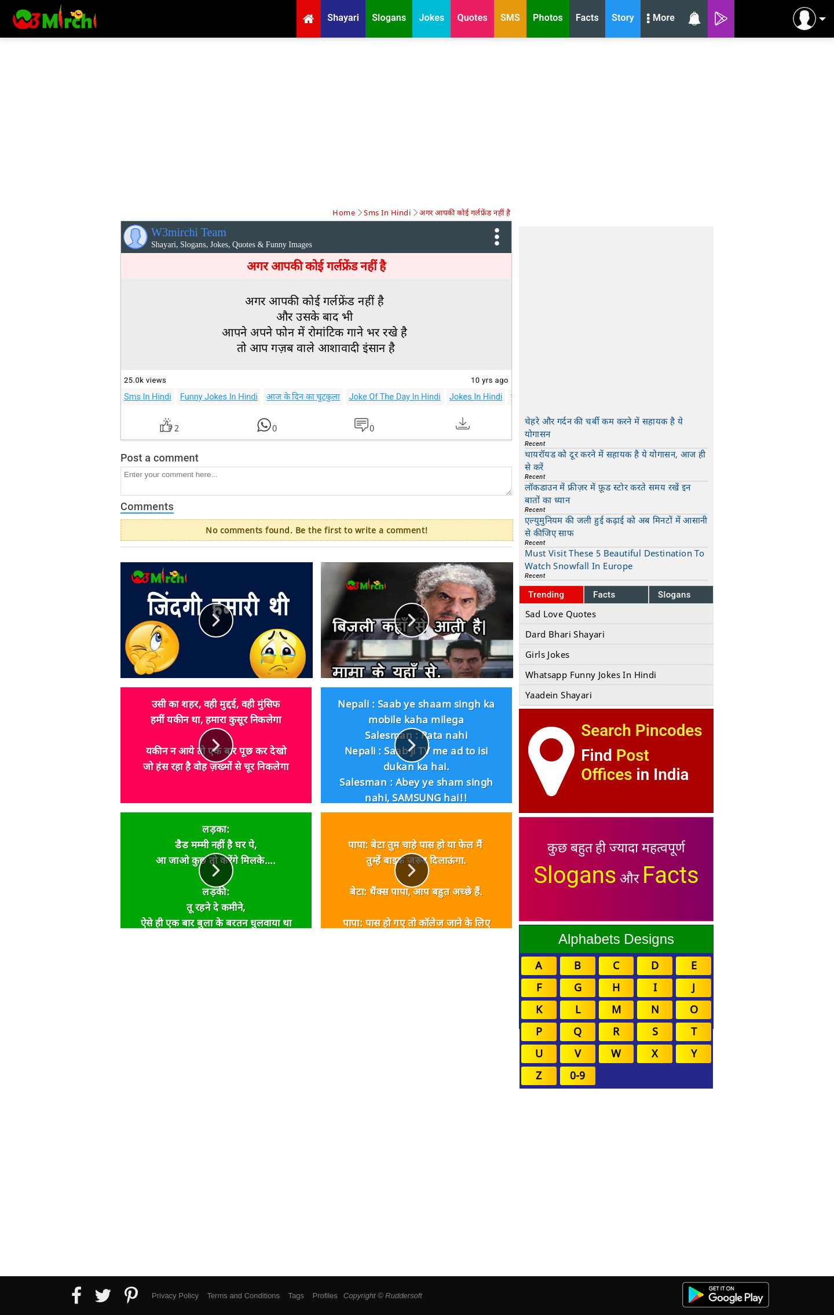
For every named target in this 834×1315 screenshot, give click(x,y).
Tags (296, 1295)
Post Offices (615, 765)
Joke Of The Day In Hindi (394, 396)
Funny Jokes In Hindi (219, 396)
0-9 (577, 1075)
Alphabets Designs (616, 939)
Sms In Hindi (147, 396)
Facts (604, 594)
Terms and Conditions (243, 1295)
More (661, 19)
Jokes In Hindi (476, 396)
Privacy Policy (175, 1295)
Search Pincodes (641, 730)
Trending (546, 594)
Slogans (674, 594)
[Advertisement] (417, 122)
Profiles (324, 1295)
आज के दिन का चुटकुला (303, 396)
